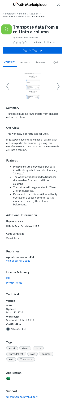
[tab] (9, 63)
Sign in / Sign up (32, 50)
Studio (22, 13)
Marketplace (9, 13)
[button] (12, 348)
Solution (33, 13)
